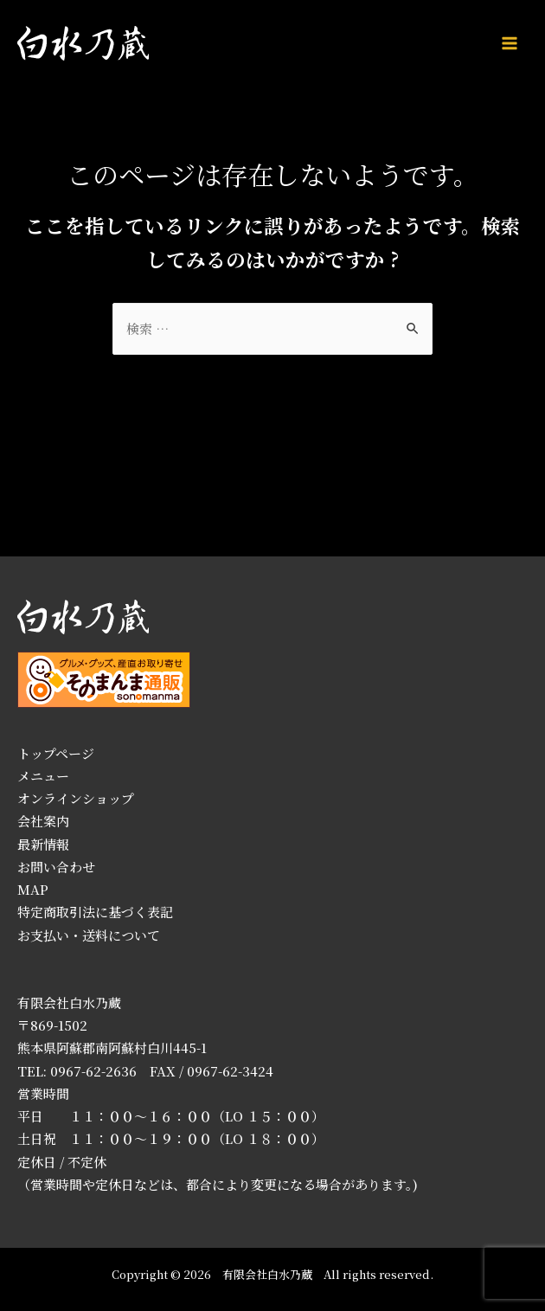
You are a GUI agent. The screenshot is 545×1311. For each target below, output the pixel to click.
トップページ (55, 753)
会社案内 (43, 821)
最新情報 (43, 844)
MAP (32, 889)
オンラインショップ (75, 798)
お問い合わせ (56, 867)
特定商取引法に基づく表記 (95, 912)
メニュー (43, 776)
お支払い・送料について (88, 935)
